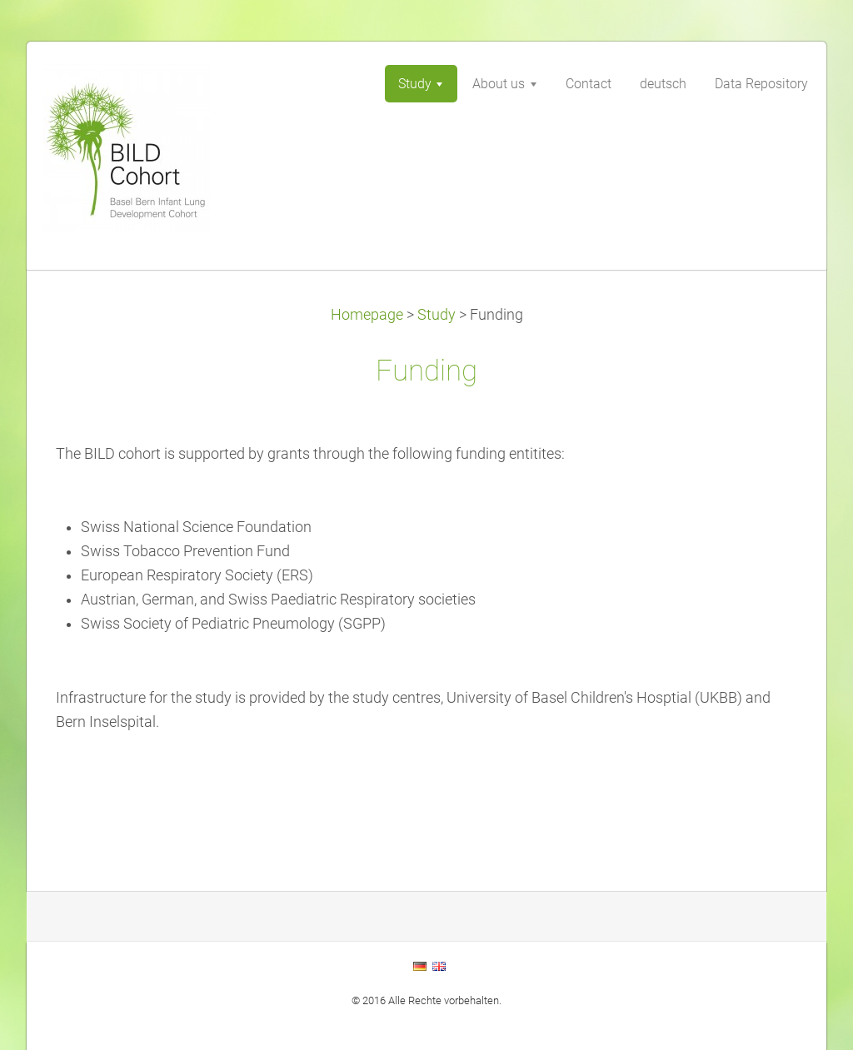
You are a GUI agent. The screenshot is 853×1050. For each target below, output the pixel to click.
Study (436, 314)
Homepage (367, 314)
